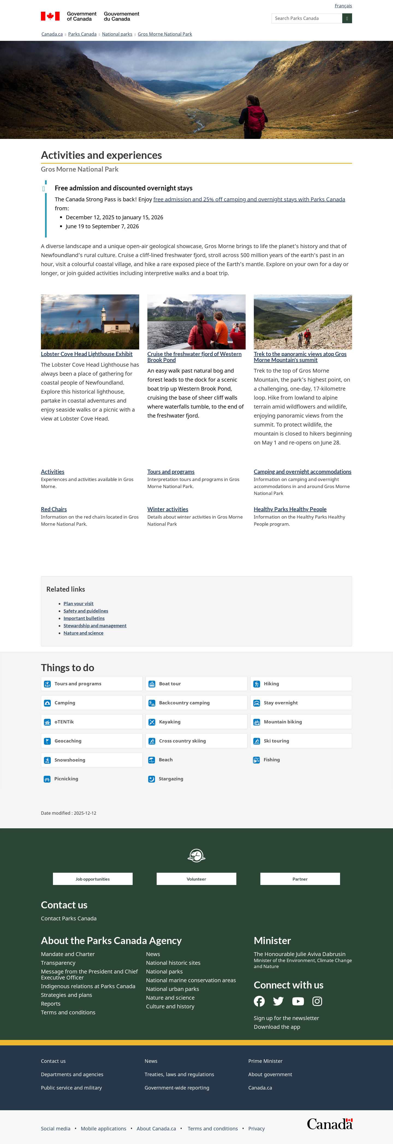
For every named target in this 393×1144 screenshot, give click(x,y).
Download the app (277, 1026)
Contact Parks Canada (69, 918)
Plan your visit (79, 603)
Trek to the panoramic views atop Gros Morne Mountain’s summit (300, 357)
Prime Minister (265, 1061)
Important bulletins (84, 618)
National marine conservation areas (191, 980)
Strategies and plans (66, 995)
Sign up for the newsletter (286, 1018)
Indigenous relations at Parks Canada (88, 986)
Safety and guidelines (86, 611)
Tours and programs (171, 471)
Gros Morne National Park (165, 34)
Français (343, 6)
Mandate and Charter (68, 954)
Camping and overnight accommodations (303, 471)
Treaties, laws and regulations (179, 1074)
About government (270, 1074)
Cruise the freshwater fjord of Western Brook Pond (194, 357)
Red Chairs (54, 509)
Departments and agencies (72, 1074)
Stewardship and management (95, 625)
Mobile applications (103, 1128)
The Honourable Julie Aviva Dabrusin (303, 959)
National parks (117, 34)
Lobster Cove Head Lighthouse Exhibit (87, 354)
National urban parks (172, 989)
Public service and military (71, 1087)
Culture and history (170, 1006)
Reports (51, 1003)
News (153, 954)
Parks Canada (82, 34)
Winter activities (167, 509)
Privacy (256, 1128)
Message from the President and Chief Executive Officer (89, 974)
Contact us (53, 1061)
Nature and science (83, 633)
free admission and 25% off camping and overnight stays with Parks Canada (249, 199)
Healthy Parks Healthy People (290, 509)
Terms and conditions (68, 1012)
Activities (52, 471)
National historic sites (173, 962)
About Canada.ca (156, 1128)
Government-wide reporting (177, 1087)
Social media (55, 1128)
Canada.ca (52, 34)
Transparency (58, 962)
